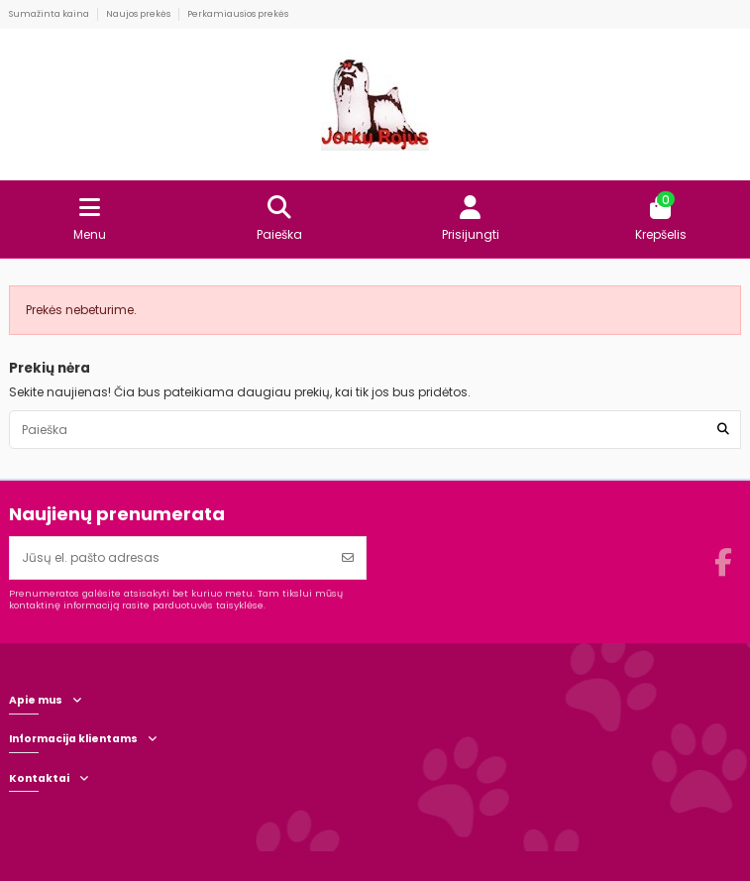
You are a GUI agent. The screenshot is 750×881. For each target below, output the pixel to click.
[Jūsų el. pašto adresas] (170, 558)
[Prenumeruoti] (348, 558)
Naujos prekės (139, 14)
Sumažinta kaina (50, 14)
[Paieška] (723, 429)
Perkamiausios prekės (237, 14)
